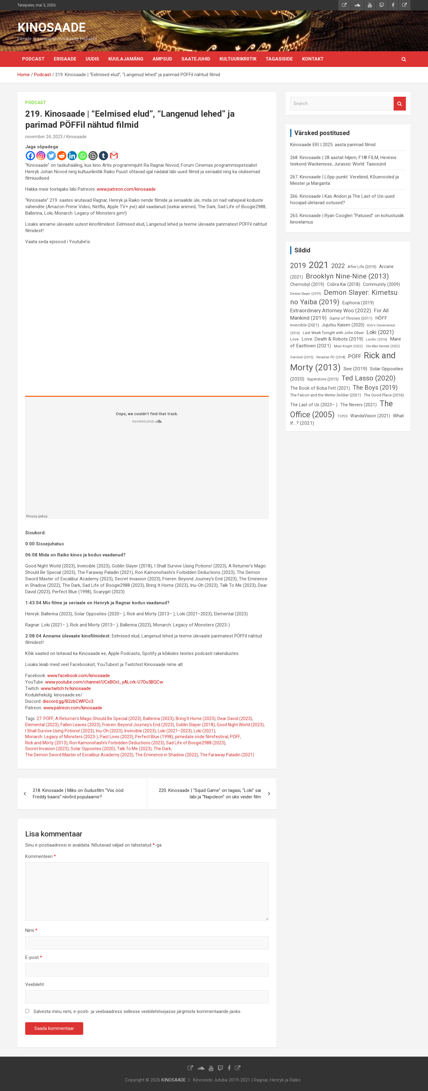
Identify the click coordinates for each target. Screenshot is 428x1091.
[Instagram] (40, 155)
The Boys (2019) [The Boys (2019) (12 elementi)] (375, 387)
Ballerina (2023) (158, 718)
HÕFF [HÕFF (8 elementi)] (381, 318)
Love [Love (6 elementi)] (294, 339)
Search (400, 104)
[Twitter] (51, 155)
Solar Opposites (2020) (93, 748)
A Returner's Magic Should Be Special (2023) (98, 718)
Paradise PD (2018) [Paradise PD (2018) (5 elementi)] (330, 357)
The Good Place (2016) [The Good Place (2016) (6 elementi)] (384, 395)
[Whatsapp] (82, 155)
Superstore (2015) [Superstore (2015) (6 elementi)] (323, 379)
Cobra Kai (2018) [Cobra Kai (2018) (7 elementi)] (343, 284)
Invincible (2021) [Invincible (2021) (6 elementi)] (304, 325)
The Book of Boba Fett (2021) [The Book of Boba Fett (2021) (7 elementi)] (320, 388)
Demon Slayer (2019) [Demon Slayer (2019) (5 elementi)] (305, 294)
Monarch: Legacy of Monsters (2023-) (61, 736)
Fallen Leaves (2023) (80, 724)
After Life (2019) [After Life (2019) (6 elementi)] (362, 266)
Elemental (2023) (42, 724)
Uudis (92, 59)
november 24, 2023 (44, 136)
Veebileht (34, 984)
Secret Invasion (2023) (47, 748)
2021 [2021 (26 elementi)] (319, 265)
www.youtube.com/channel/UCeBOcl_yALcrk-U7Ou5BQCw (104, 682)
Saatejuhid (195, 59)
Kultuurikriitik (238, 59)
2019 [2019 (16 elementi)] (298, 265)
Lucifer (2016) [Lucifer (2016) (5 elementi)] (376, 339)
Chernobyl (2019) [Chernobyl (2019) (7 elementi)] (307, 284)
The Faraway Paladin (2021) (227, 754)
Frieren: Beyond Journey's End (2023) (138, 724)
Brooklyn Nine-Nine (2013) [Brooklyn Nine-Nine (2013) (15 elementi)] (347, 276)
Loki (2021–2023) (175, 730)
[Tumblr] (103, 155)
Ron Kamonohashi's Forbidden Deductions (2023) (116, 742)
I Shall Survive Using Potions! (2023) (59, 730)
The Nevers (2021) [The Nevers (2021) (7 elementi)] (358, 404)
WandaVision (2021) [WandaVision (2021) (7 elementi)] (370, 415)
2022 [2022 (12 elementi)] (338, 266)
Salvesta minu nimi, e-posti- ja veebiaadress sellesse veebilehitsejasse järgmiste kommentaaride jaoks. (137, 1011)
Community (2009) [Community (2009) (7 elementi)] (381, 284)
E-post (33, 957)
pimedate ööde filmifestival (201, 736)
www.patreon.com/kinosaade (126, 189)
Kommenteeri (40, 856)
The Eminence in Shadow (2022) (166, 754)
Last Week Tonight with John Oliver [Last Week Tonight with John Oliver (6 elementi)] (333, 332)
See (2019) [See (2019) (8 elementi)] (355, 369)
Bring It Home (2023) (196, 718)
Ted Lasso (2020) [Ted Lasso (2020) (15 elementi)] (368, 378)
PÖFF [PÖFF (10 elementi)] (354, 356)
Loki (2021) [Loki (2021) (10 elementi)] (380, 332)
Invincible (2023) (140, 730)
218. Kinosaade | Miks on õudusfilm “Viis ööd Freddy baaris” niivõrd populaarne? (78, 794)
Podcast (33, 59)
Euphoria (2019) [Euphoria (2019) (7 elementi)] (358, 302)
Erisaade (65, 59)
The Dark (162, 748)
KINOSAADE (52, 27)
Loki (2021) (204, 730)
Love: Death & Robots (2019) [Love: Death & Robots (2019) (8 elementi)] (332, 339)
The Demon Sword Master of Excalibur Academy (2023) (79, 754)
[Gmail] (114, 155)
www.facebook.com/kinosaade (78, 675)
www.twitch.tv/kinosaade (66, 688)
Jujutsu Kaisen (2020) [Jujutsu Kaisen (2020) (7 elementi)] (343, 324)
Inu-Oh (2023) (109, 730)
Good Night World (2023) (240, 724)
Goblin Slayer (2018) (195, 724)
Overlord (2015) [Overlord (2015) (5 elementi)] (301, 357)
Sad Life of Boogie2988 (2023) (195, 742)
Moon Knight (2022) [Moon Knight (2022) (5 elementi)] (348, 346)
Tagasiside (279, 59)
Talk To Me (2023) (134, 748)
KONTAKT (313, 59)
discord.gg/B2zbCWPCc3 (68, 701)
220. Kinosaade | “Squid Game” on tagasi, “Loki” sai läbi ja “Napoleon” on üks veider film (210, 794)
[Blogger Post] (93, 155)
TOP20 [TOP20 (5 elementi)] (342, 416)
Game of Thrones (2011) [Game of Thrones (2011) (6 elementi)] (350, 318)
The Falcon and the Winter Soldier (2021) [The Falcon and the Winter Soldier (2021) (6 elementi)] (325, 395)
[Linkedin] (72, 155)
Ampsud (162, 59)
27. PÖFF (45, 718)
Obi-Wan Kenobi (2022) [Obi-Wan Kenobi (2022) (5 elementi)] (383, 346)
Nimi (31, 930)
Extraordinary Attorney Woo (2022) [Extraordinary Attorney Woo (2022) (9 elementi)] (330, 310)
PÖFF (235, 736)
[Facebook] (30, 155)
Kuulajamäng (125, 59)
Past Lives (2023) (116, 736)
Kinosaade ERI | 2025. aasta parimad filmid (332, 144)
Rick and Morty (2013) (46, 742)
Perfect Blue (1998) (154, 736)
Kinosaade (76, 136)
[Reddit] (61, 155)
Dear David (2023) (234, 718)
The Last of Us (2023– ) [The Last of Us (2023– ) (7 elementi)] (313, 404)
